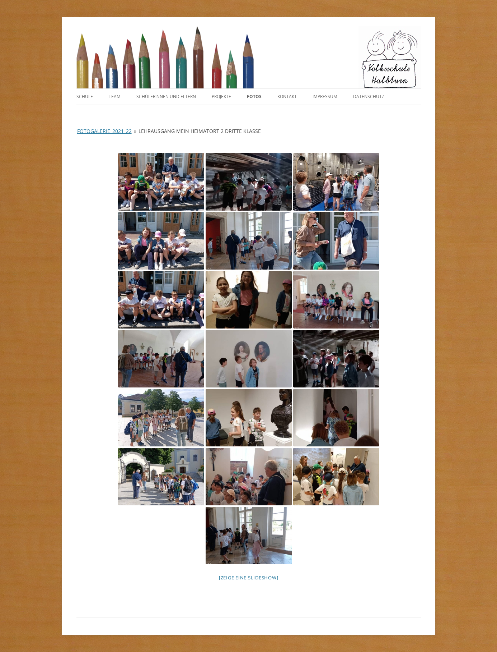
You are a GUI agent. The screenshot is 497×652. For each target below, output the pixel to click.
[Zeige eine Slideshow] (248, 577)
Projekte (221, 96)
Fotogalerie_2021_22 (104, 131)
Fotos (254, 96)
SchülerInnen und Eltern (166, 96)
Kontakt (287, 96)
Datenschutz (368, 96)
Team (115, 96)
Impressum (325, 96)
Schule (84, 96)
